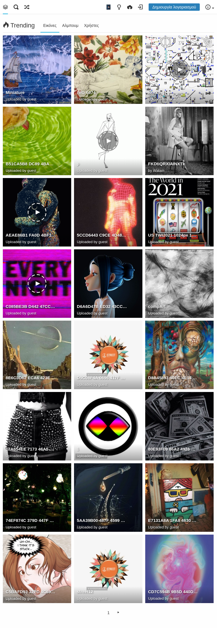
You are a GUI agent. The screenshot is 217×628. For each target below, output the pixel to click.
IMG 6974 (86, 92)
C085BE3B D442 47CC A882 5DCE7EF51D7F (31, 306)
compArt (157, 306)
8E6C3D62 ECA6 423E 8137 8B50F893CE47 (31, 377)
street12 (85, 591)
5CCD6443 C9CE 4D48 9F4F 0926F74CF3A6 (102, 235)
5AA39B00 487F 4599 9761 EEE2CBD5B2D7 (102, 520)
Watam (158, 170)
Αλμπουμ (70, 25)
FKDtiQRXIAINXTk (166, 163)
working (156, 92)
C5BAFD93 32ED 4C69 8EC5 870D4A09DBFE (31, 591)
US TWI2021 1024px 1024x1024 (173, 235)
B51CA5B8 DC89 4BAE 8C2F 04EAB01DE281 (31, 163)
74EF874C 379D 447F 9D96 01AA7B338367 (31, 520)
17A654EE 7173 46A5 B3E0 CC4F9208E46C (31, 449)
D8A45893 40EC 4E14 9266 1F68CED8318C (173, 377)
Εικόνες (50, 25)
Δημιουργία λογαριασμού (174, 7)
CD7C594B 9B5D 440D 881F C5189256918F (173, 591)
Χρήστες (91, 25)
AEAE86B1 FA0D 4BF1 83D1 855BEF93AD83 (31, 235)
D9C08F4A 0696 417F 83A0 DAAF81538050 (102, 377)
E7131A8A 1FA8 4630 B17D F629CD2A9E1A (173, 520)
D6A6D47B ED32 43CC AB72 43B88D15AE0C (102, 306)
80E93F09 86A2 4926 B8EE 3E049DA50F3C (173, 449)
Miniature (15, 92)
